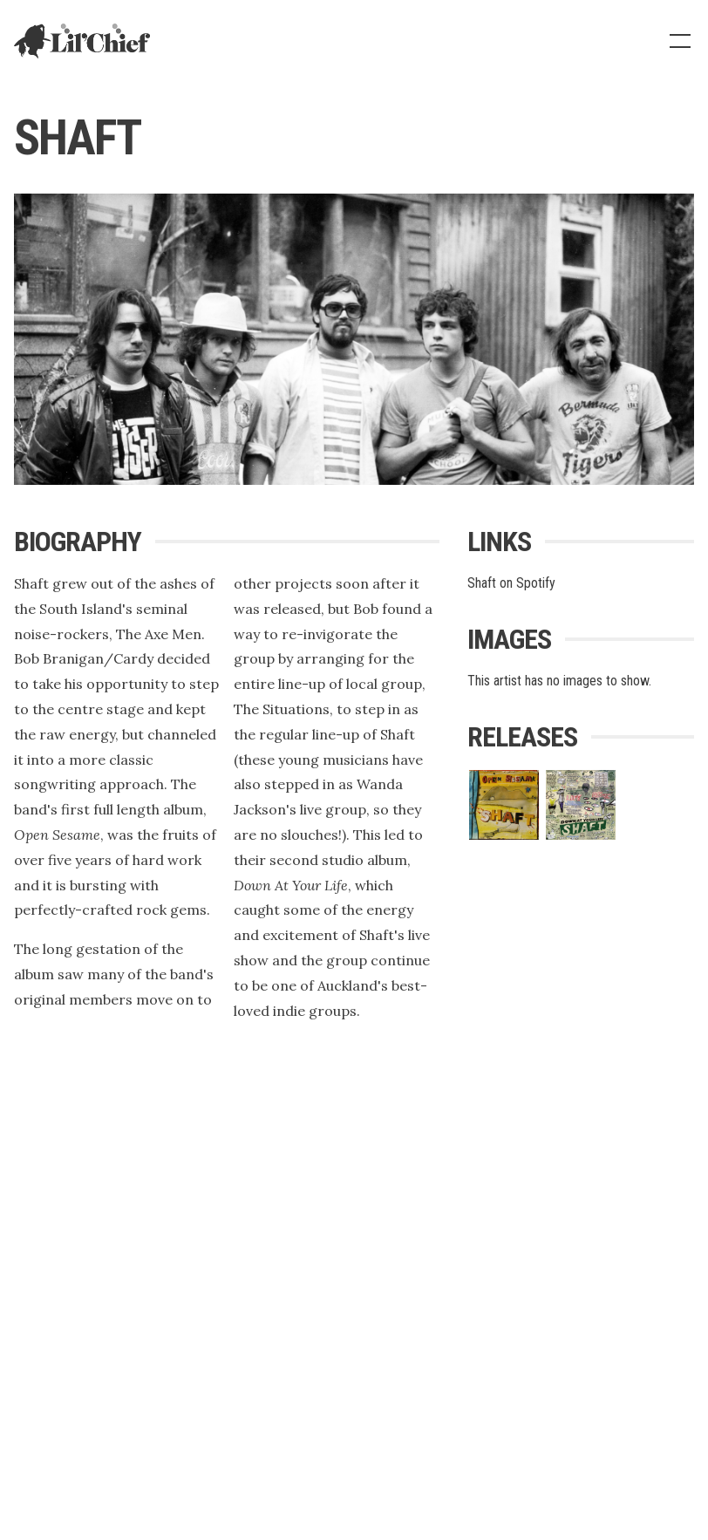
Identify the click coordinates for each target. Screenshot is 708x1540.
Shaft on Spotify (511, 583)
